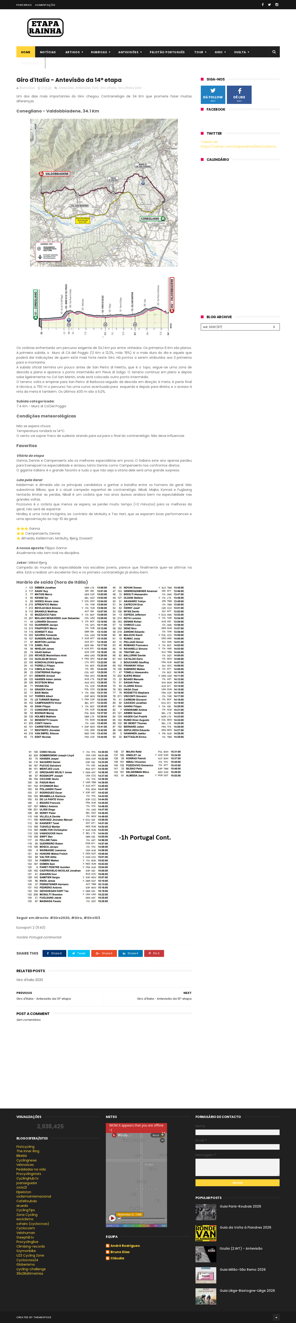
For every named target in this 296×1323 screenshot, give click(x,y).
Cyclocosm (25, 1228)
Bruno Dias (120, 1252)
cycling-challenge (31, 1269)
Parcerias (24, 5)
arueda (22, 1205)
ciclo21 (21, 1187)
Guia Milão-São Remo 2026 (243, 1269)
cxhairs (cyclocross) (32, 1223)
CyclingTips (25, 1210)
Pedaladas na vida (31, 1169)
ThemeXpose (42, 1317)
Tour (198, 52)
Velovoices (25, 1164)
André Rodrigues (125, 1246)
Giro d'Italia (108, 88)
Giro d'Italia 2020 (130, 88)
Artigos (72, 52)
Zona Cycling (26, 1214)
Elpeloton (23, 1192)
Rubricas (99, 52)
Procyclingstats (28, 1173)
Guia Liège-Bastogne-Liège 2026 (247, 1290)
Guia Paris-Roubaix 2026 (240, 1206)
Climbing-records (30, 1246)
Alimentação (45, 5)
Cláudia (117, 1258)
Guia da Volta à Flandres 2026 (245, 1227)
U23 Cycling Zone (30, 1255)
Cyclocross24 (27, 1260)
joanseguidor (26, 1183)
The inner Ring (27, 1151)
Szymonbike (26, 1250)
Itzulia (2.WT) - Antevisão (241, 1248)
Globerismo (25, 1264)
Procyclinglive (27, 1241)
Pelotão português (167, 52)
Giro (219, 52)
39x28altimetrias (29, 1273)
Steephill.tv (25, 1237)
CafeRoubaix (26, 1201)
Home (26, 52)
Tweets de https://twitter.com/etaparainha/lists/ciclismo (238, 144)
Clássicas (30, 63)
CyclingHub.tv (27, 1178)
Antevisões (128, 52)
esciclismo (25, 1219)
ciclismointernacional (33, 1196)
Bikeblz (21, 1155)
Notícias (48, 52)
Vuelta (240, 52)
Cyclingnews (26, 1160)
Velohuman (25, 1232)
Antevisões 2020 (87, 88)
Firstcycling (25, 1146)
